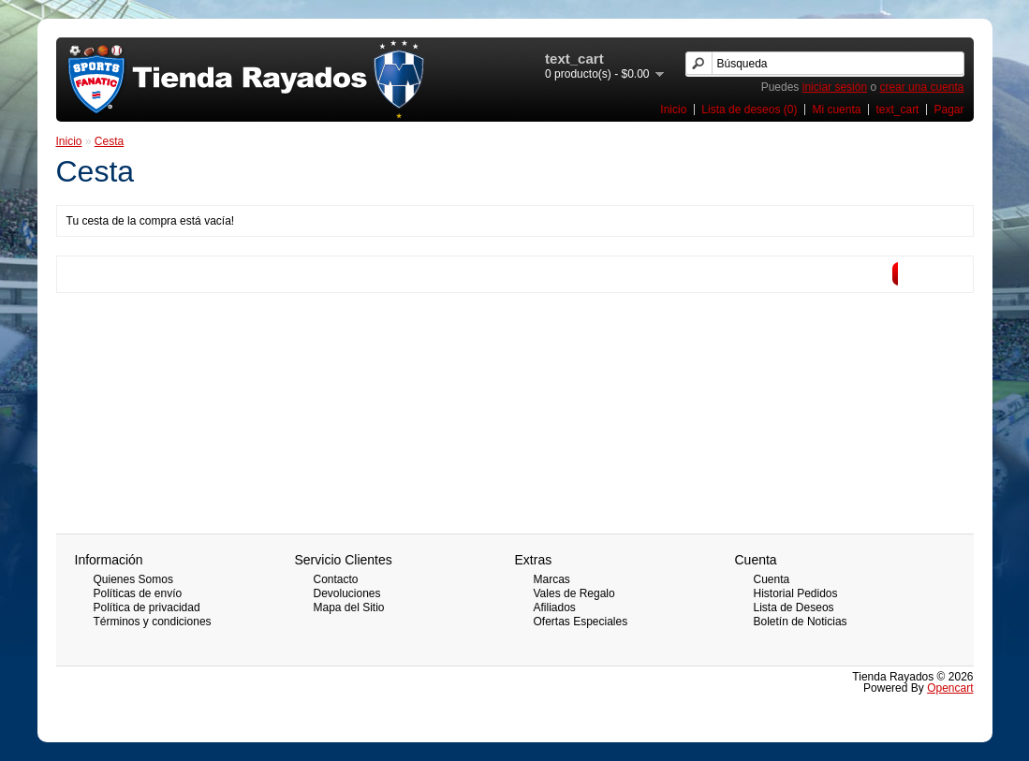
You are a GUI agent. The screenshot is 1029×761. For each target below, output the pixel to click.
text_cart (897, 109)
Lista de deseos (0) (749, 109)
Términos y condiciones (153, 621)
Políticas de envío (138, 593)
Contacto (336, 579)
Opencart (950, 688)
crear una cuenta (921, 87)
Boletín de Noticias (800, 621)
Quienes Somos (133, 579)
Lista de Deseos (794, 607)
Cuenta (772, 579)
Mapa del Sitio (349, 607)
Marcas (552, 579)
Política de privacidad (147, 607)
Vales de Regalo (574, 593)
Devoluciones (347, 593)
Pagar (948, 109)
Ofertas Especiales (581, 621)
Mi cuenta (836, 109)
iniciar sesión (834, 87)
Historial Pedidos (796, 593)
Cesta (109, 141)
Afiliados (555, 607)
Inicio (673, 109)
